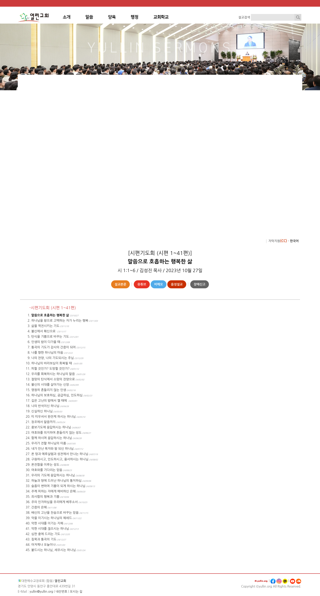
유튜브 (141, 284)
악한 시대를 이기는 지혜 (47, 523)
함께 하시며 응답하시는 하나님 (51, 437)
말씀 (89, 17)
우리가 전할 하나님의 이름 (48, 443)
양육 (112, 17)
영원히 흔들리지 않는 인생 (48, 389)
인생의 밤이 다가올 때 (45, 341)
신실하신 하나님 (42, 411)
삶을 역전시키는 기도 (45, 325)
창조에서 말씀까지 (43, 421)
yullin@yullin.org (41, 591)
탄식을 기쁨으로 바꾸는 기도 (50, 336)
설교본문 (120, 284)
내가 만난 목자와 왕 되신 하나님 (52, 448)
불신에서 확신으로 (43, 331)
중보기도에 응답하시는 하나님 (51, 427)
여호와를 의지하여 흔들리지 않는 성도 (56, 432)
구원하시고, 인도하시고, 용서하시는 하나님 (59, 459)
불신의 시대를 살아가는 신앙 (50, 384)
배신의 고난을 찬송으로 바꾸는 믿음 (55, 512)
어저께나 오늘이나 (43, 544)
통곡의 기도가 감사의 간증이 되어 (53, 347)
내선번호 (61, 591)
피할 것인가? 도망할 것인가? (50, 368)
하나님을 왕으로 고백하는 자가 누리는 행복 (59, 320)
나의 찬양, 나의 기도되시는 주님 (52, 357)
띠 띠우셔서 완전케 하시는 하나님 (53, 416)
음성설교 (177, 284)
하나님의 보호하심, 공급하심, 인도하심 (57, 395)
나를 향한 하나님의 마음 (47, 352)
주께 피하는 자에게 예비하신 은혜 (53, 491)
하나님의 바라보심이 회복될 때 (52, 363)
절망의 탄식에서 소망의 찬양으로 (53, 379)
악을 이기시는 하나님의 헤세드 (51, 518)
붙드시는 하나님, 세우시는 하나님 (53, 550)
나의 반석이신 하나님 (45, 405)
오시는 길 (76, 591)
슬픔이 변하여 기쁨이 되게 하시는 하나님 (58, 486)
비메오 (158, 284)
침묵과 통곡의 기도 (43, 539)
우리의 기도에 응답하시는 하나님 (53, 475)
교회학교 (160, 17)
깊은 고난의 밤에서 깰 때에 (49, 400)
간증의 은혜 (39, 507)
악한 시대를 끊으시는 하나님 (50, 528)
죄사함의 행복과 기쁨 (45, 496)
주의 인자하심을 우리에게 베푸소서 (54, 502)
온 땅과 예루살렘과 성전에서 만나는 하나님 (59, 454)
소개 (66, 17)
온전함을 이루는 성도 (45, 464)
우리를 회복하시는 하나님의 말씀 (53, 373)
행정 (134, 17)
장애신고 (200, 284)
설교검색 (244, 17)
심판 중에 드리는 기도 (45, 534)
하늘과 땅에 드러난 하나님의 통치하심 (56, 480)
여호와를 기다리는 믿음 (46, 470)
